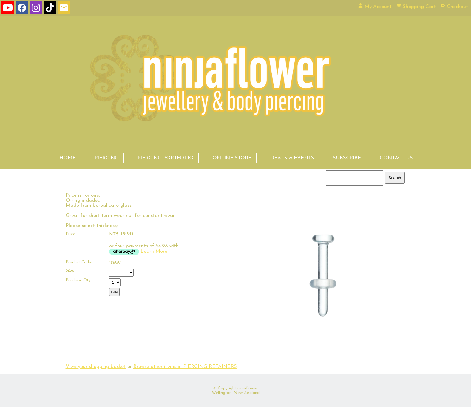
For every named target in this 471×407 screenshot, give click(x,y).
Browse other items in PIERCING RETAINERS (185, 366)
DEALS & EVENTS (292, 158)
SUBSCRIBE (347, 158)
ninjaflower (247, 388)
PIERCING (107, 158)
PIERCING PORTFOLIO (166, 158)
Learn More (153, 251)
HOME (67, 158)
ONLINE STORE (231, 158)
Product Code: (79, 262)
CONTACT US (396, 158)
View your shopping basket (96, 366)
